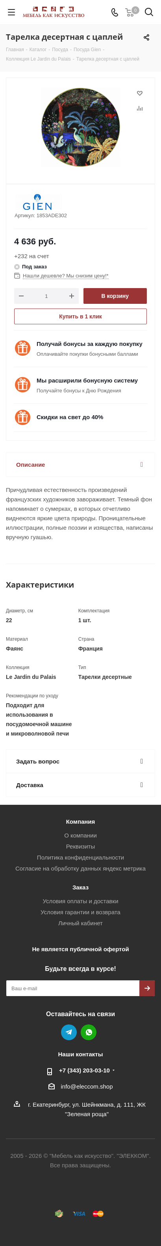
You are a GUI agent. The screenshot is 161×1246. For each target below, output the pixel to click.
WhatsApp (88, 1032)
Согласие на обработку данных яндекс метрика (80, 868)
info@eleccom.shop (87, 1086)
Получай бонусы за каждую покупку (89, 343)
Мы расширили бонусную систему (87, 380)
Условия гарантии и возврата (80, 912)
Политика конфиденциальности (80, 857)
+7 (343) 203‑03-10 (84, 1070)
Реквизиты (80, 846)
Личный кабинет (80, 923)
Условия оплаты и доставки (80, 901)
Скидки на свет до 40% (70, 417)
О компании (80, 835)
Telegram (69, 1032)
